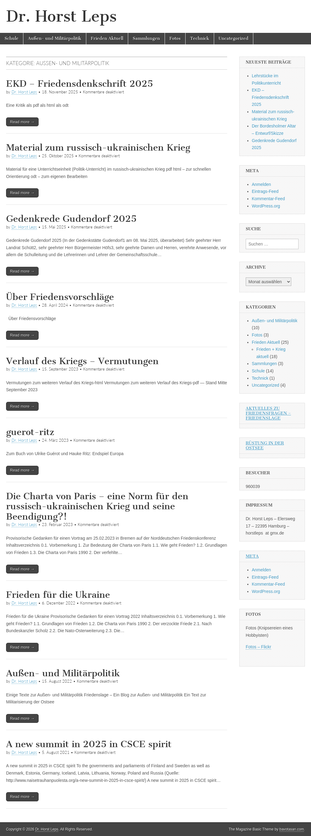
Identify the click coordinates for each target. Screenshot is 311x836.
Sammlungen (146, 38)
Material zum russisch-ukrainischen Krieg (98, 147)
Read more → (22, 122)
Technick (199, 38)
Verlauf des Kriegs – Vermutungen (82, 361)
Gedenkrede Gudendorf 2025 (71, 218)
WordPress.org (266, 206)
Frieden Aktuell (107, 38)
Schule (12, 38)
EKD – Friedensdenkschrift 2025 (79, 83)
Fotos (175, 38)
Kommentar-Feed (268, 198)
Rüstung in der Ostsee (265, 446)
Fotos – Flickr (258, 646)
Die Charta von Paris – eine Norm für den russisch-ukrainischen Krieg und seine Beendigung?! (97, 506)
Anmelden (261, 184)
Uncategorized (233, 38)
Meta (252, 556)
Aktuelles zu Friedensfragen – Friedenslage (268, 413)
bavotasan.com (291, 829)
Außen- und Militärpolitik (54, 38)
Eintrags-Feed (265, 191)
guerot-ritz (30, 432)
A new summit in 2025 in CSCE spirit (89, 744)
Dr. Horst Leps (61, 16)
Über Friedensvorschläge (60, 296)
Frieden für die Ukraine (58, 594)
